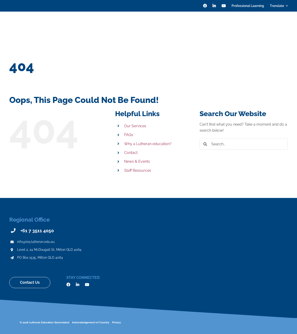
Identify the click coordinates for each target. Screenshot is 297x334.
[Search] (286, 25)
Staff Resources (137, 170)
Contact (131, 152)
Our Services (135, 126)
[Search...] (244, 144)
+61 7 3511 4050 (37, 230)
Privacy (116, 322)
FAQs (128, 135)
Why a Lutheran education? (147, 144)
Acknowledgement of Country (90, 322)
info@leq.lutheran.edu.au (36, 242)
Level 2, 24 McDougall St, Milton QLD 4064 (49, 249)
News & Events (137, 161)
